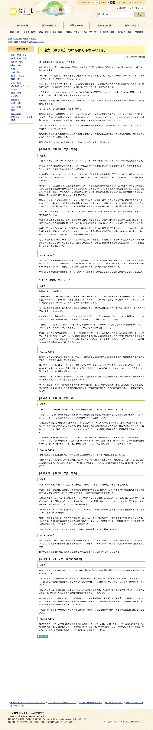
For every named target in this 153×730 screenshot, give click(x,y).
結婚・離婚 (44, 32)
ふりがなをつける (124, 2)
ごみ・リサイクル (91, 32)
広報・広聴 (16, 103)
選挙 (13, 110)
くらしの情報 (21, 25)
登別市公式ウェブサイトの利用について (27, 702)
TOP (10, 38)
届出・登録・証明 (19, 54)
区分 (26, 38)
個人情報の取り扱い (113, 702)
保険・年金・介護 (19, 58)
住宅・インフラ (18, 75)
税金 (13, 68)
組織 (16, 41)
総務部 (23, 41)
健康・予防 (16, 65)
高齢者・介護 (108, 32)
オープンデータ (17, 705)
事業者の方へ (76, 25)
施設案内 (15, 99)
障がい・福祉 (17, 61)
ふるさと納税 (104, 25)
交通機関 (139, 32)
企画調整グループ (36, 41)
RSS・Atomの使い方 (134, 702)
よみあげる (137, 2)
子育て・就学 (29, 32)
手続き (33, 38)
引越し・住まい (72, 32)
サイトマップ (137, 8)
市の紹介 (15, 96)
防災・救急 (16, 113)
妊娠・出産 (15, 32)
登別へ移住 (131, 25)
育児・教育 (16, 72)
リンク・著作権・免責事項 (90, 702)
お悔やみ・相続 (124, 32)
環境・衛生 (16, 79)
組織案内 (123, 8)
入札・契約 (16, 82)
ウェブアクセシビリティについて (62, 702)
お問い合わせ (79, 719)
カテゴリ (18, 38)
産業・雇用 (16, 92)
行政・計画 (16, 106)
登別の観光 (49, 25)
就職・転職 (57, 32)
